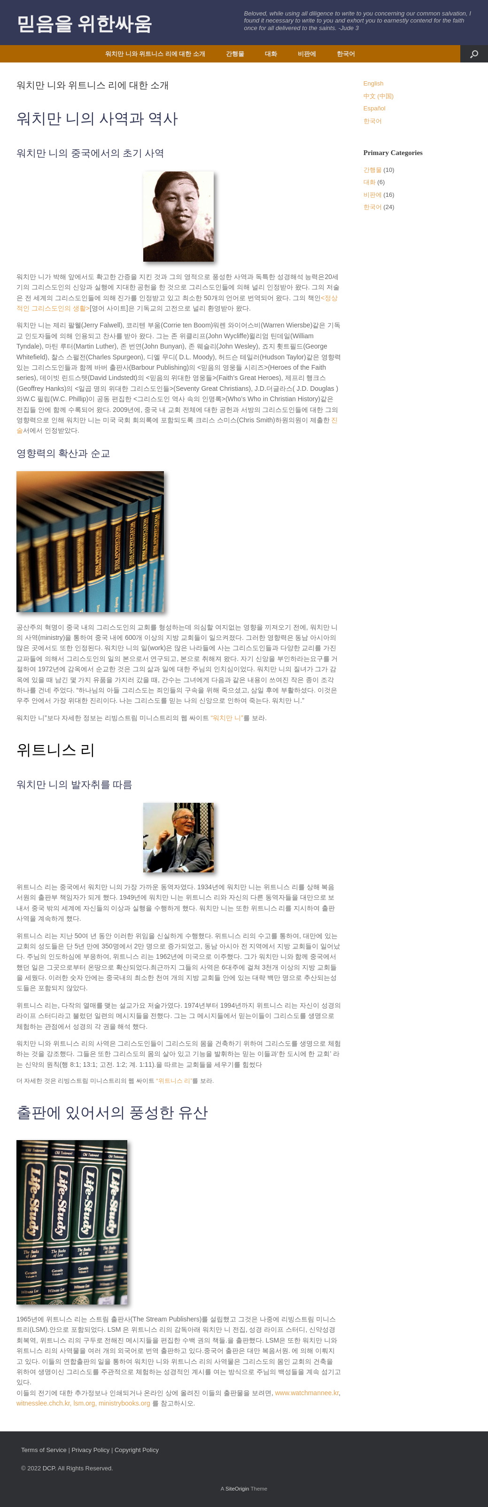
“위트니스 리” (174, 1081)
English (374, 83)
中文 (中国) (379, 96)
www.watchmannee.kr (307, 1393)
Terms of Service (44, 1449)
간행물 (235, 53)
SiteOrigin (237, 1488)
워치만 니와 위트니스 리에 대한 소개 (155, 53)
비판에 (307, 53)
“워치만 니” (227, 718)
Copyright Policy (137, 1449)
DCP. (49, 1468)
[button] (474, 53)
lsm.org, (86, 1403)
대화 (271, 53)
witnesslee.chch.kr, (44, 1403)
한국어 (346, 53)
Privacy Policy (90, 1449)
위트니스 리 (55, 749)
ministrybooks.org (124, 1403)
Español (375, 108)
